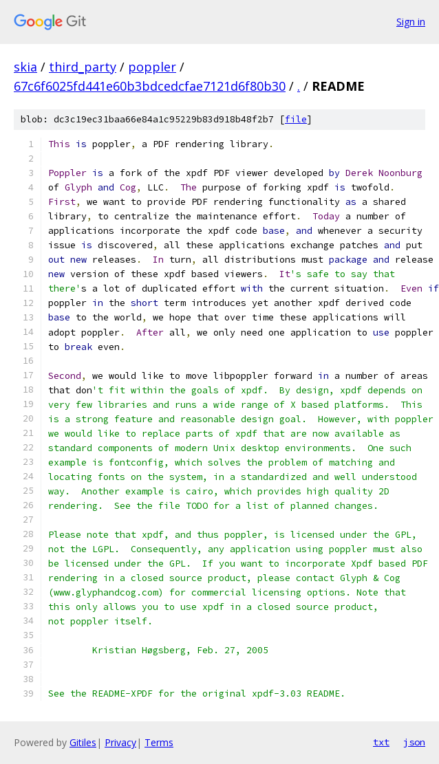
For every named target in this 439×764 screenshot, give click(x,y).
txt (381, 742)
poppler (152, 66)
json (414, 742)
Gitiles (82, 742)
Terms (158, 742)
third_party (82, 66)
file (296, 119)
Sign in (410, 21)
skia (25, 66)
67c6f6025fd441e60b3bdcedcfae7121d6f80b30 (150, 86)
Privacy (120, 742)
